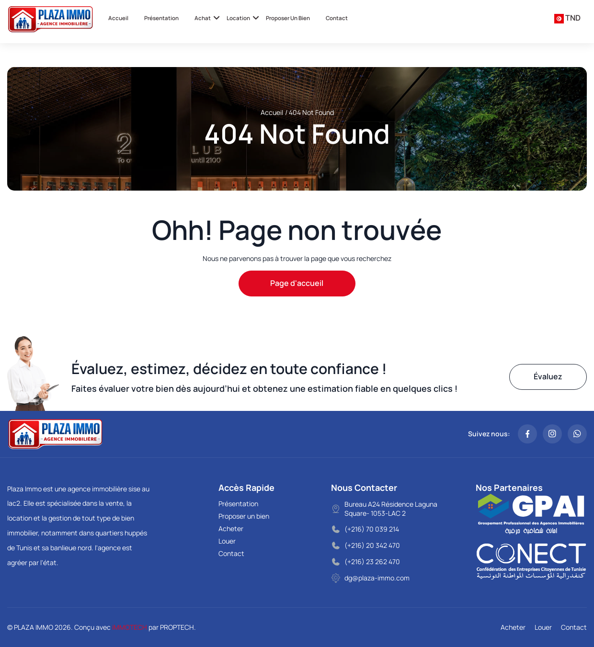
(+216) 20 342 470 (372, 545)
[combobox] (567, 18)
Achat (202, 18)
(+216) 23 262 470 (372, 561)
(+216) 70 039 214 (371, 528)
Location (238, 18)
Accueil (118, 18)
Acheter (230, 528)
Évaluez (548, 376)
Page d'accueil (296, 283)
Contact (337, 18)
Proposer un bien (288, 18)
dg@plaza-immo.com (377, 577)
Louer (227, 540)
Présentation (161, 18)
